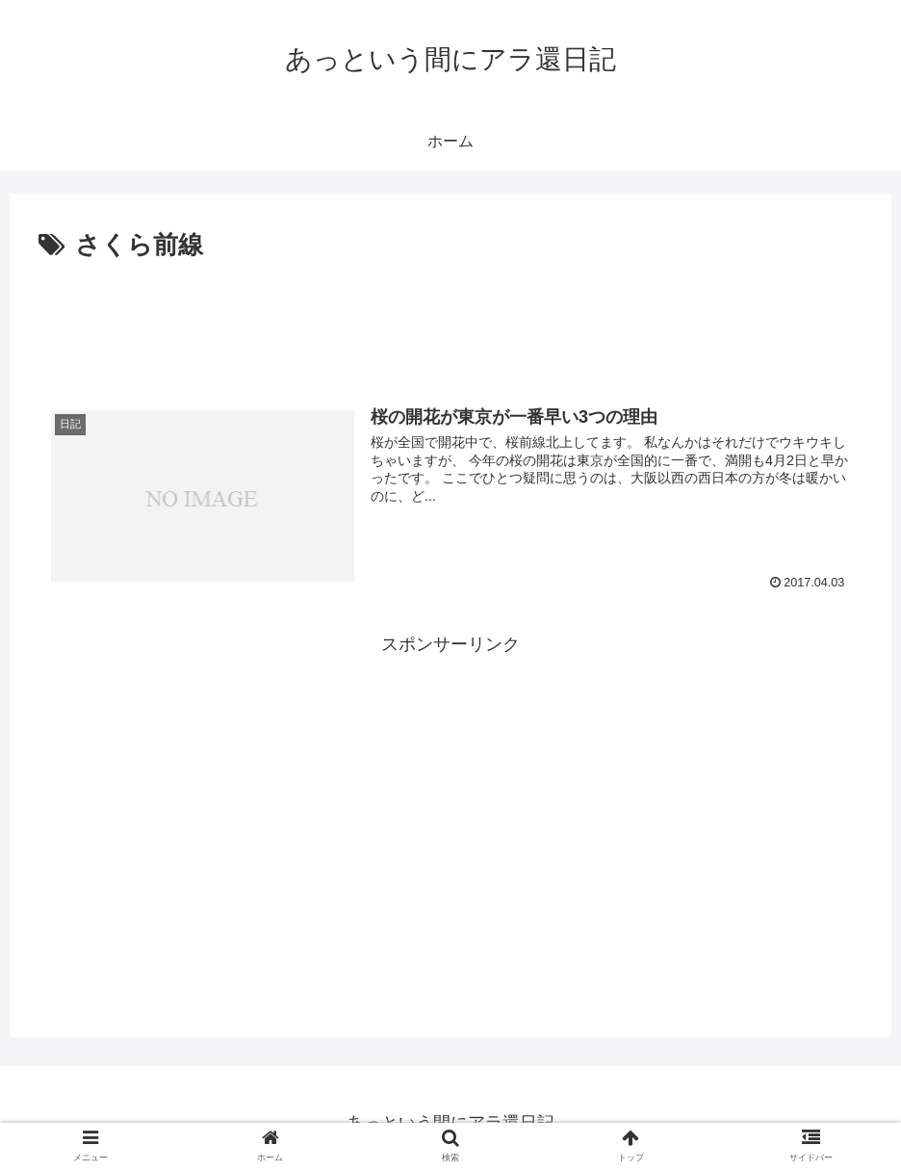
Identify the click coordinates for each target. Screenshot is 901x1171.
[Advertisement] (450, 320)
